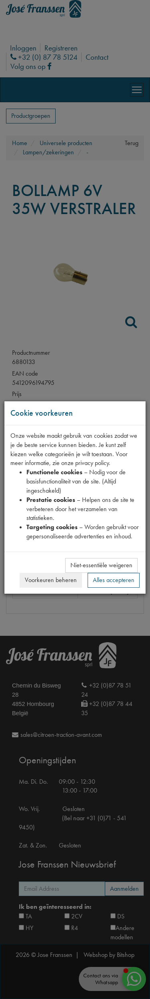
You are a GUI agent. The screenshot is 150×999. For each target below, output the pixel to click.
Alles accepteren (113, 580)
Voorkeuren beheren (51, 580)
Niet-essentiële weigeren (101, 565)
